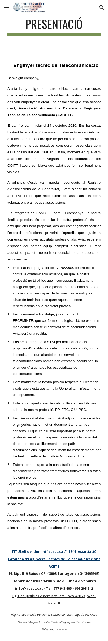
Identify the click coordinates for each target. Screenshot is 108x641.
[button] (6, 7)
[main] (54, 26)
